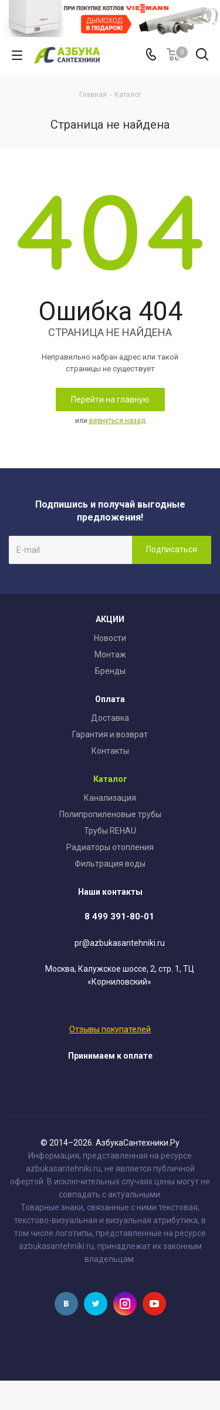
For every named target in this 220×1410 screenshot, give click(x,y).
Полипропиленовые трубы (110, 814)
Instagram (125, 1303)
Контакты (110, 751)
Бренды (110, 671)
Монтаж (110, 654)
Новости (110, 638)
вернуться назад (117, 421)
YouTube (154, 1303)
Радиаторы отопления (110, 847)
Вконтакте (66, 1303)
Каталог (110, 779)
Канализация (110, 798)
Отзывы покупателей (110, 1029)
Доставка (110, 718)
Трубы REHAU (110, 830)
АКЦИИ (110, 619)
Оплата (110, 699)
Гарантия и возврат (110, 734)
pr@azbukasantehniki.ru (120, 943)
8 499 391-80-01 (119, 916)
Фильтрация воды (110, 863)
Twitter (95, 1303)
